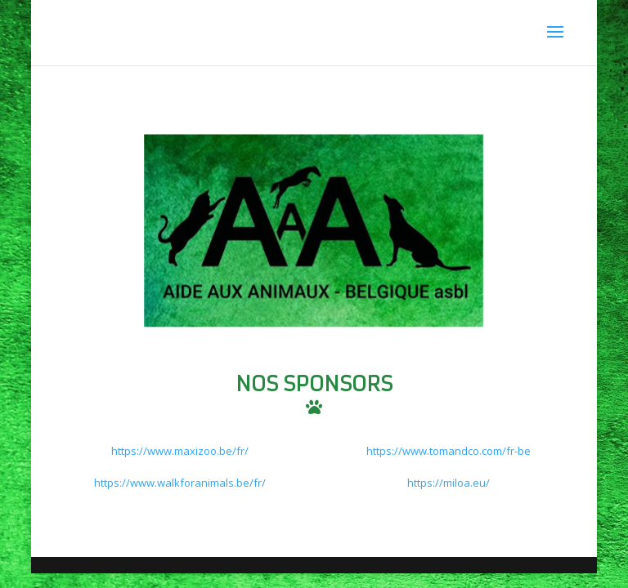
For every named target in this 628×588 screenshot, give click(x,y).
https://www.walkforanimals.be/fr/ (180, 482)
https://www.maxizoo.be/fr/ (180, 450)
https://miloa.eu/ (448, 482)
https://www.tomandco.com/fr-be (448, 450)
